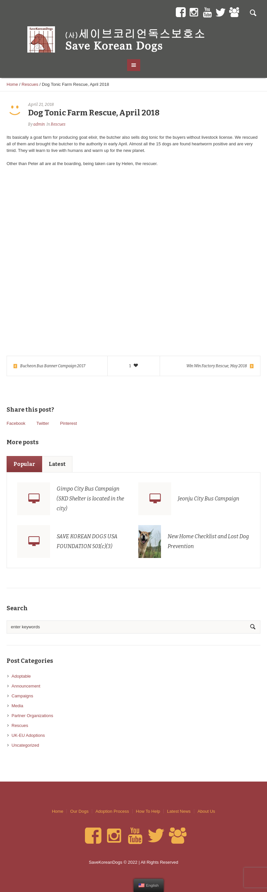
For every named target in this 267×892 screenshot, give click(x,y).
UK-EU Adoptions (28, 735)
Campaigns (22, 695)
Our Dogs (79, 811)
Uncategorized (25, 745)
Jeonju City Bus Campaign (208, 498)
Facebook (16, 423)
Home (12, 84)
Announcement (26, 686)
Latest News (179, 811)
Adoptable (21, 676)
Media (17, 705)
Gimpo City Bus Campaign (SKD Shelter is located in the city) (90, 499)
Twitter (42, 423)
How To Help (148, 811)
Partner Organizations (32, 715)
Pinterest (68, 423)
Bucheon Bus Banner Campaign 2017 (52, 366)
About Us (206, 811)
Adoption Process (112, 811)
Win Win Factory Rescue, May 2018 (216, 366)
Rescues (30, 84)
